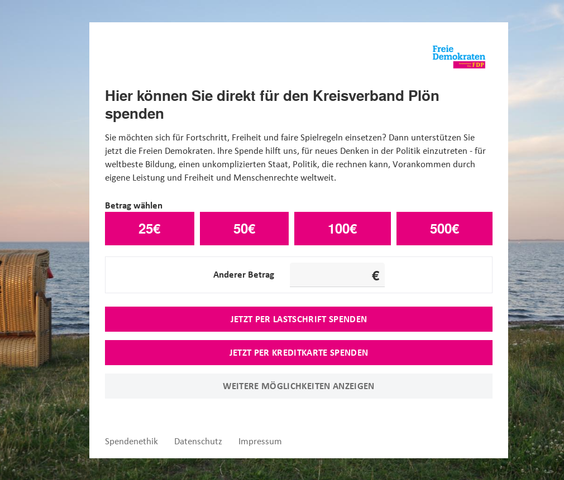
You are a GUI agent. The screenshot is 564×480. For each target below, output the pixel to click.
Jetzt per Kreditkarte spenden (299, 352)
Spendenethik (131, 441)
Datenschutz (198, 441)
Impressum (260, 441)
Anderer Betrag (243, 274)
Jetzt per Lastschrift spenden (299, 319)
